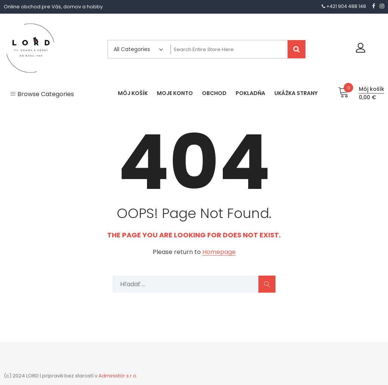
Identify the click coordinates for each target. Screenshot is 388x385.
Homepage (219, 252)
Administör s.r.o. (118, 375)
